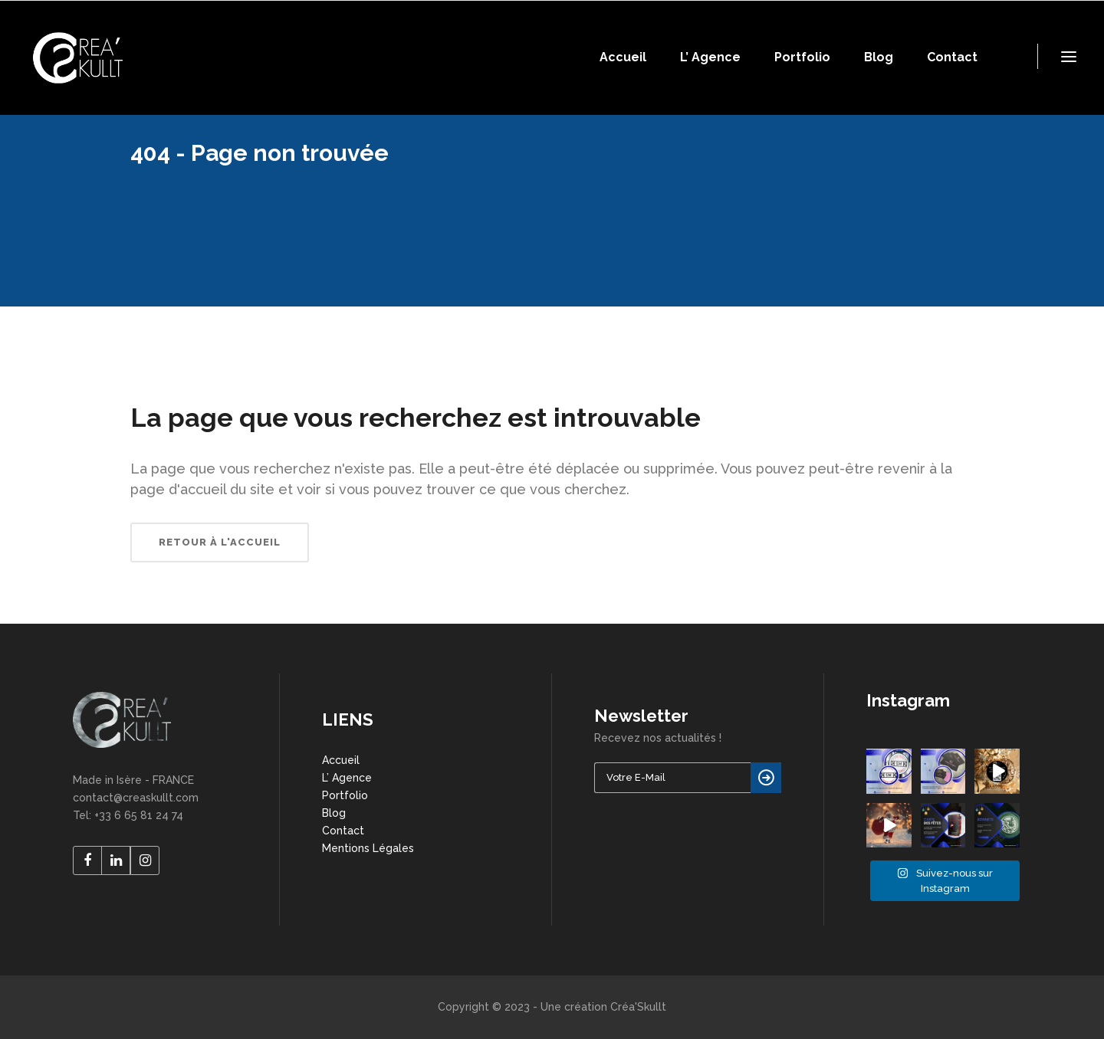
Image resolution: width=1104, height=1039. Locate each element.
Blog (334, 813)
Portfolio (345, 795)
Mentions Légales (368, 848)
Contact (343, 830)
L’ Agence (347, 778)
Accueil (341, 760)
